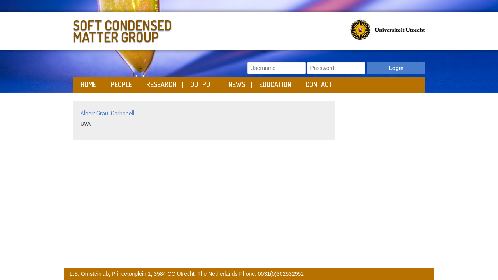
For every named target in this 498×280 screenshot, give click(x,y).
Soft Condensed (159, 29)
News (236, 84)
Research (161, 84)
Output (202, 84)
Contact (319, 84)
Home (88, 84)
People (121, 84)
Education (275, 84)
